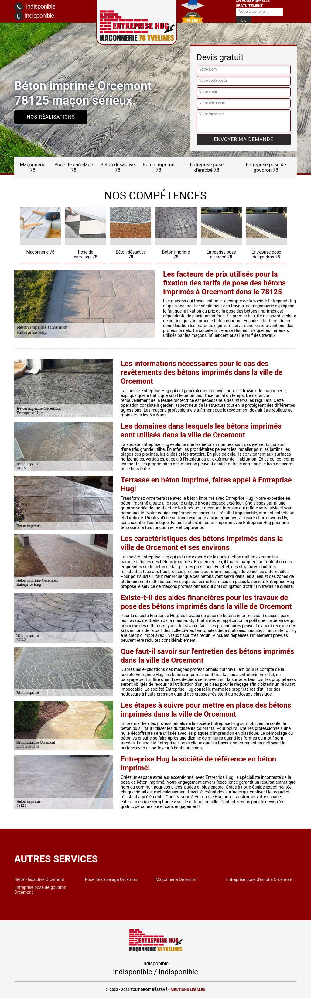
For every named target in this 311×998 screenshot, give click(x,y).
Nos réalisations (51, 117)
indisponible (34, 7)
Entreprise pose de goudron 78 (266, 167)
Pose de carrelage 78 (73, 167)
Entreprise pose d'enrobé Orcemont (259, 879)
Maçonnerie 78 (32, 167)
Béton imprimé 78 (158, 167)
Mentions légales (188, 990)
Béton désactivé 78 (117, 167)
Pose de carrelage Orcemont (112, 879)
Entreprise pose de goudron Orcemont (40, 890)
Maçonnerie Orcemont (177, 879)
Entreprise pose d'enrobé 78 (207, 167)
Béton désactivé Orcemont (39, 879)
